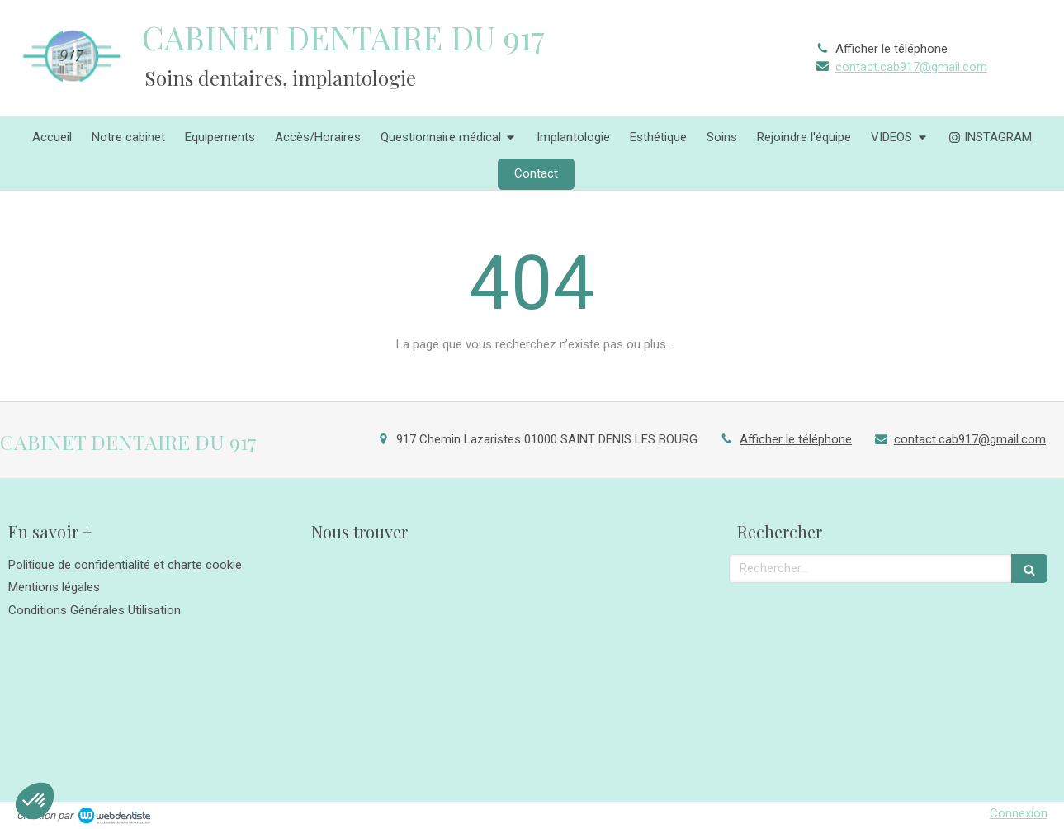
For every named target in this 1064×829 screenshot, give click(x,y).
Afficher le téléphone (891, 48)
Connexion (1018, 813)
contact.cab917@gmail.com (911, 66)
